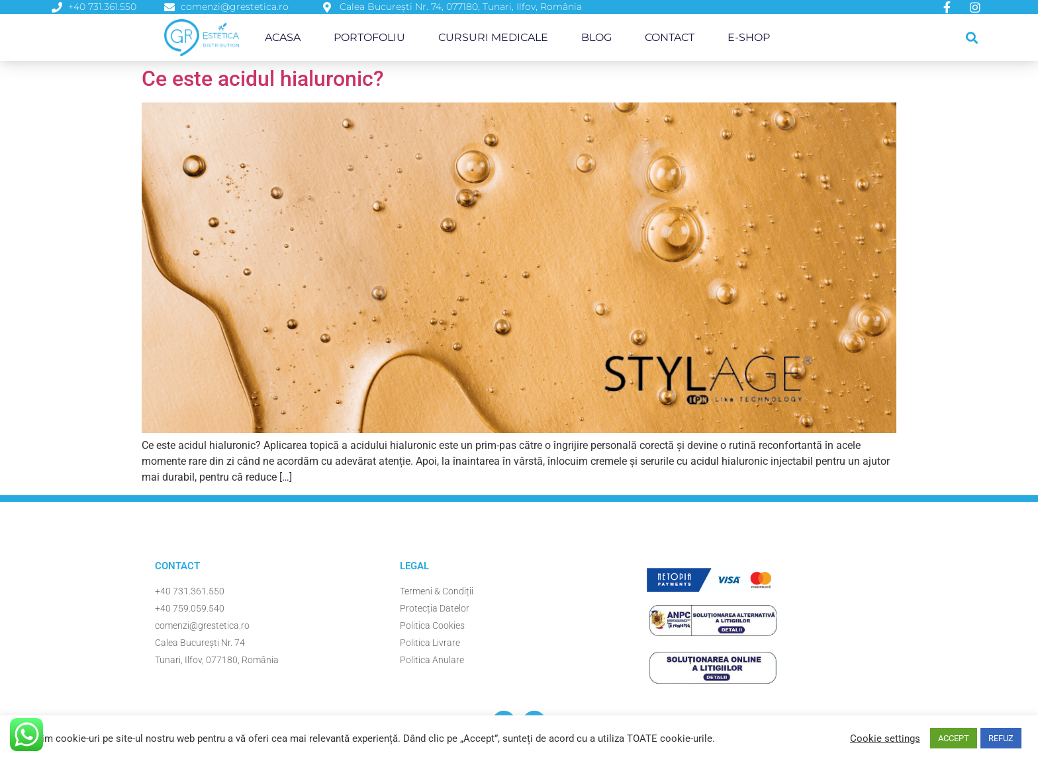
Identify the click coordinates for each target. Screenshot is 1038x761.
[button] (972, 37)
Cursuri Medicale (493, 37)
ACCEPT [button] (953, 738)
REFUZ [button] (1001, 738)
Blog (596, 37)
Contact (669, 37)
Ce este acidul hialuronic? (263, 78)
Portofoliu (369, 37)
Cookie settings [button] (885, 738)
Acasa (283, 37)
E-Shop (749, 37)
